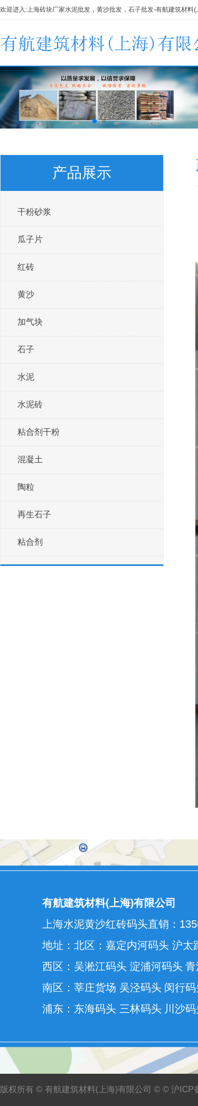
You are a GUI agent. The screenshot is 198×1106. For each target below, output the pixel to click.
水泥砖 (30, 404)
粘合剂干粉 (38, 431)
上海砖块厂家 (46, 9)
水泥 (25, 376)
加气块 (30, 321)
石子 (25, 349)
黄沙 (25, 294)
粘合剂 (30, 541)
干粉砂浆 (34, 211)
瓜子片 (30, 239)
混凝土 (30, 459)
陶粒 (25, 486)
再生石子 (34, 514)
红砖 (25, 266)
